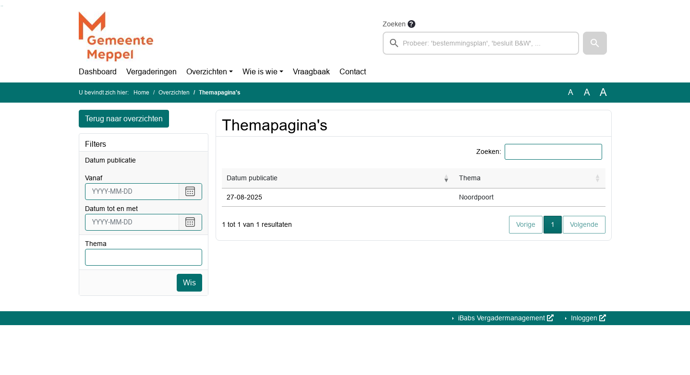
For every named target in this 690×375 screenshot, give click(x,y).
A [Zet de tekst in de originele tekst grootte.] (570, 92)
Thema (96, 243)
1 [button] (556, 223)
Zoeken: (488, 151)
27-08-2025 (244, 197)
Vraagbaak (311, 72)
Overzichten (206, 72)
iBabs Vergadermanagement (505, 318)
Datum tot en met (111, 208)
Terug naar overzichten (124, 119)
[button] (595, 43)
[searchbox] (481, 43)
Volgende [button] (584, 224)
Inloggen (587, 318)
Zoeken (394, 24)
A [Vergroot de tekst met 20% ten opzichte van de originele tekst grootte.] (587, 92)
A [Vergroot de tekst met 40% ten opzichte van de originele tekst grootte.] (603, 92)
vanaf (93, 178)
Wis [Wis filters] (189, 283)
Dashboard (98, 72)
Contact (352, 72)
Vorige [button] (525, 224)
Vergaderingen (151, 72)
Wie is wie (260, 72)
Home (141, 92)
